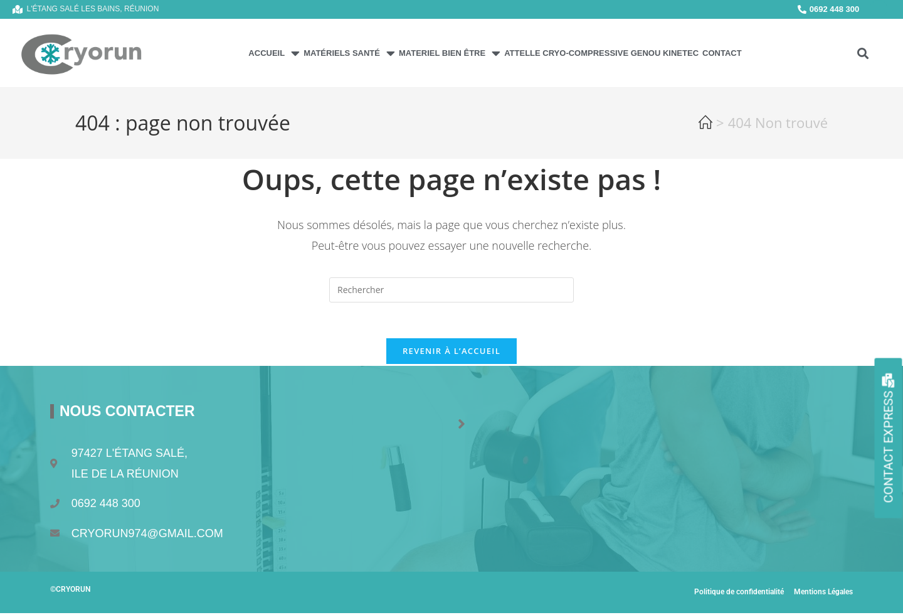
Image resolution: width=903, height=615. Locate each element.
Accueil (274, 53)
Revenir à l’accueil (451, 353)
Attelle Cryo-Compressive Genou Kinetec (601, 53)
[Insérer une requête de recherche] (451, 289)
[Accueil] (705, 125)
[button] (862, 53)
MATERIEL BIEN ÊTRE (449, 53)
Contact (722, 53)
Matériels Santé (349, 53)
